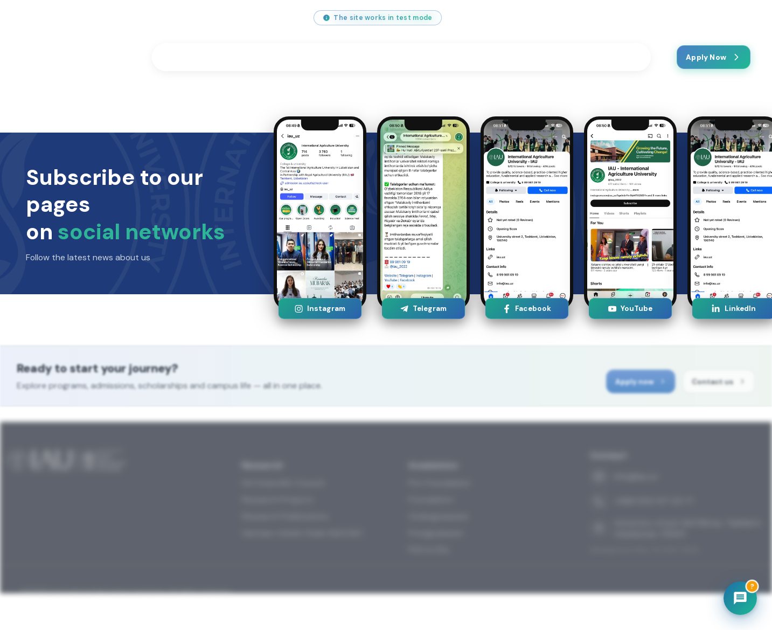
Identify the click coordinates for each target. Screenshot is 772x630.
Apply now (647, 385)
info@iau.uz (47, 18)
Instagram (319, 308)
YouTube (630, 308)
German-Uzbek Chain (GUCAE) (302, 562)
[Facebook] (646, 17)
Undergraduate (438, 545)
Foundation (431, 529)
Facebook (526, 308)
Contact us (614, 57)
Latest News (548, 57)
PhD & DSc (429, 579)
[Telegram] (670, 17)
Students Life (277, 57)
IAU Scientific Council (283, 512)
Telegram (423, 308)
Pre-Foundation (439, 512)
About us (481, 57)
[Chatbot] (740, 598)
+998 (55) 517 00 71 (128, 18)
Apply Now (713, 57)
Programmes (197, 57)
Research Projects (278, 529)
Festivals (416, 57)
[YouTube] (621, 17)
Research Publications (285, 545)
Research (351, 57)
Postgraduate (435, 562)
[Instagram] (596, 17)
